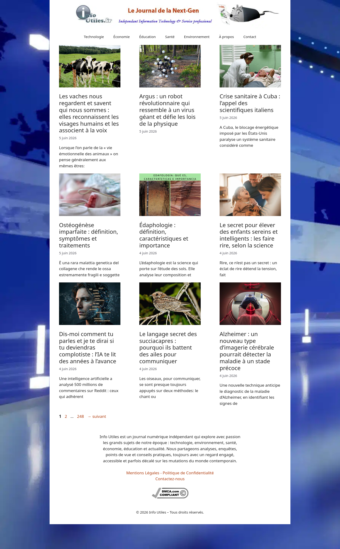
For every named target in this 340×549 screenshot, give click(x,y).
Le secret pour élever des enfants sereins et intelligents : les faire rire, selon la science (249, 235)
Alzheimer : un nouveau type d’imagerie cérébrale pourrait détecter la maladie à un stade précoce (247, 351)
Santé (170, 36)
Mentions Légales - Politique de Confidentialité (170, 473)
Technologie (94, 36)
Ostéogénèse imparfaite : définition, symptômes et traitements (88, 235)
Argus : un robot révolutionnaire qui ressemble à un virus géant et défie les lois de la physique (167, 109)
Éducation (147, 36)
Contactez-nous (170, 478)
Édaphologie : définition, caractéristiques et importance (163, 235)
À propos (226, 36)
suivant (96, 416)
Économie (121, 36)
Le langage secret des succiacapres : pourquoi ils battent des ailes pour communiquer (168, 347)
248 (81, 416)
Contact (249, 36)
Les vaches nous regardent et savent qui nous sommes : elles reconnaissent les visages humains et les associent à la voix (89, 113)
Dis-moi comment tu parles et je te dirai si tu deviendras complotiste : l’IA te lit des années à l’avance (87, 347)
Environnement (196, 36)
